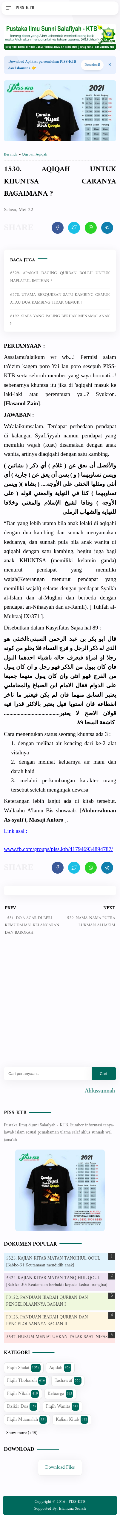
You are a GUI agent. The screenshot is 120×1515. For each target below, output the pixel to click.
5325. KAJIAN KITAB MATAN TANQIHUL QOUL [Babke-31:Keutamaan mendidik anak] (53, 1262)
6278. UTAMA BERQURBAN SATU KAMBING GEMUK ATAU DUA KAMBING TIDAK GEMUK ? (60, 298)
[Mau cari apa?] (48, 1073)
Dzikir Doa (22, 1406)
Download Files (60, 1468)
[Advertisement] (60, 1005)
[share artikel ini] (58, 228)
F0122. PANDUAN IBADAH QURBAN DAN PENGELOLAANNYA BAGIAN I (47, 1301)
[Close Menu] (110, 65)
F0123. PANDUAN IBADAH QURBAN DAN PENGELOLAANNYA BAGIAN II (47, 1320)
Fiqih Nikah (23, 1394)
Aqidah (60, 1368)
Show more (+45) (21, 1433)
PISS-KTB (15, 1112)
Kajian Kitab (72, 1419)
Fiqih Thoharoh (26, 1380)
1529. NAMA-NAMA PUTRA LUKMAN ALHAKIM (90, 921)
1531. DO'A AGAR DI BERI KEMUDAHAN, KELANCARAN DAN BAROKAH (32, 925)
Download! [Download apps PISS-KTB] (92, 65)
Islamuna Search (72, 1508)
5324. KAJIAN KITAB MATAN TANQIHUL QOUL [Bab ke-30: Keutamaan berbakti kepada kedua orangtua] (56, 1281)
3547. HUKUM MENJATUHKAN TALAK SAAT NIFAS (57, 1337)
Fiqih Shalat (24, 1368)
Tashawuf (68, 1380)
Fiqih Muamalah (27, 1419)
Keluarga (60, 1394)
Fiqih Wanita (62, 1406)
